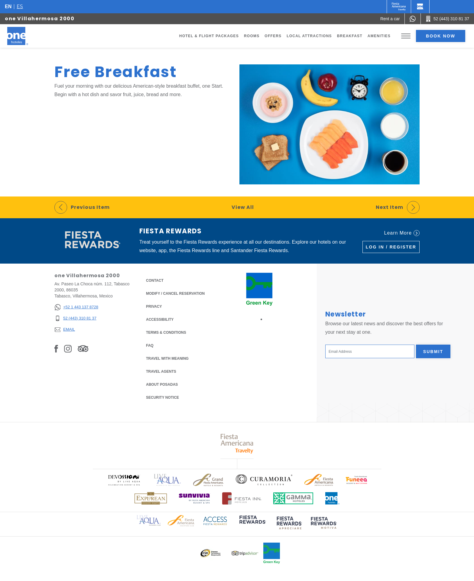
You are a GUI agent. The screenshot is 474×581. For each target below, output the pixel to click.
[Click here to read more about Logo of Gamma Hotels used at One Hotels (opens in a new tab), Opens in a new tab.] (293, 498)
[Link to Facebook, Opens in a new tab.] (56, 348)
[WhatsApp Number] (412, 18)
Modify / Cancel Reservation (175, 293)
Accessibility (160, 319)
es (20, 6)
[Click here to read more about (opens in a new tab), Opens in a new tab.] (252, 523)
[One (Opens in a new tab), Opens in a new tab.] (399, 6)
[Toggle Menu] (406, 36)
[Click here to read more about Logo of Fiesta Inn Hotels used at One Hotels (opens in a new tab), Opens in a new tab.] (241, 498)
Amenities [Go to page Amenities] (379, 36)
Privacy (154, 306)
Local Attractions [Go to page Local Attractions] (309, 36)
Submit (433, 351)
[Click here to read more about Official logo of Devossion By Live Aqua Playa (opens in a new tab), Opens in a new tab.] (124, 480)
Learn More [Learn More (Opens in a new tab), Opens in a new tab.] (402, 233)
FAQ (150, 345)
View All (243, 207)
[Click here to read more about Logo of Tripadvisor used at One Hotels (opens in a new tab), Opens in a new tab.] (244, 553)
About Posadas (162, 384)
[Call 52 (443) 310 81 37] (447, 18)
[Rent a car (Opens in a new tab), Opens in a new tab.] (390, 18)
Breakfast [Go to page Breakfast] (349, 36)
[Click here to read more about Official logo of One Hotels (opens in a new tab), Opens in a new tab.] (332, 498)
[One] (420, 6)
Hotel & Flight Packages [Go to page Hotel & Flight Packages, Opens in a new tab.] (209, 36)
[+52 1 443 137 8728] (76, 307)
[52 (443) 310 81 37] (76, 318)
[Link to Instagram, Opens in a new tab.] (68, 348)
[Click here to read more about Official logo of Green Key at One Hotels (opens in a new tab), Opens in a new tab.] (271, 553)
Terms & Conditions (166, 332)
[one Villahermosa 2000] (24, 36)
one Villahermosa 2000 (40, 18)
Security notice (162, 397)
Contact (155, 280)
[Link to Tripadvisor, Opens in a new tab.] (83, 348)
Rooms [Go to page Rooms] (251, 36)
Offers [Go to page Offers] (273, 36)
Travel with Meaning (167, 358)
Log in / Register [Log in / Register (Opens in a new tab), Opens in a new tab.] (391, 247)
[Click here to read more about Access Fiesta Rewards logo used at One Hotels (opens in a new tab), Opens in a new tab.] (215, 520)
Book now (440, 36)
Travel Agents (161, 371)
